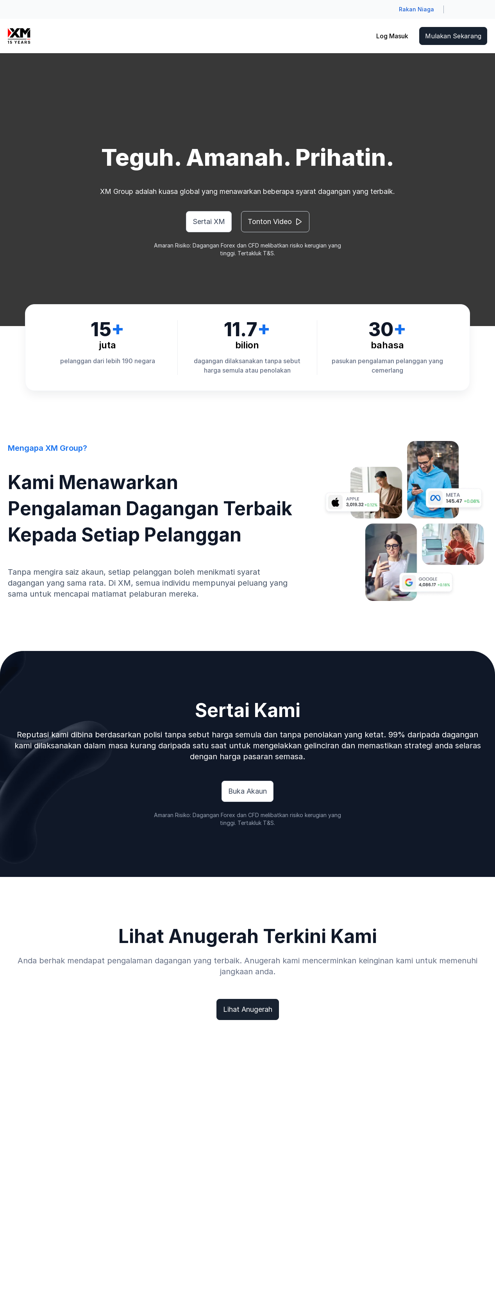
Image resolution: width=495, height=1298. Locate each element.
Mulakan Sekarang (453, 36)
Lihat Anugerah (247, 1009)
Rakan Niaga (416, 9)
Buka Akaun (247, 791)
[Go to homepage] (19, 36)
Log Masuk (392, 36)
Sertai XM (209, 221)
